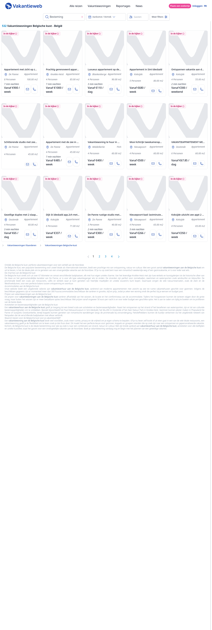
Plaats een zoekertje (180, 5)
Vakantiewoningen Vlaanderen (21, 245)
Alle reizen (76, 6)
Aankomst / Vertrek (102, 17)
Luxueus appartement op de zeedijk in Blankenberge (117, 69)
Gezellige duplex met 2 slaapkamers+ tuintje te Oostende (35, 214)
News (139, 6)
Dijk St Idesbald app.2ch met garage (66, 214)
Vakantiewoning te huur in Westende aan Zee (113, 142)
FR (205, 5)
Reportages (123, 6)
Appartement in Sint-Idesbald (146, 69)
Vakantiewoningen (99, 6)
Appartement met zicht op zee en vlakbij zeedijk (30, 69)
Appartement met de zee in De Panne (66, 142)
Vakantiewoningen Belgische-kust (61, 245)
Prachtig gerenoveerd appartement (65, 69)
